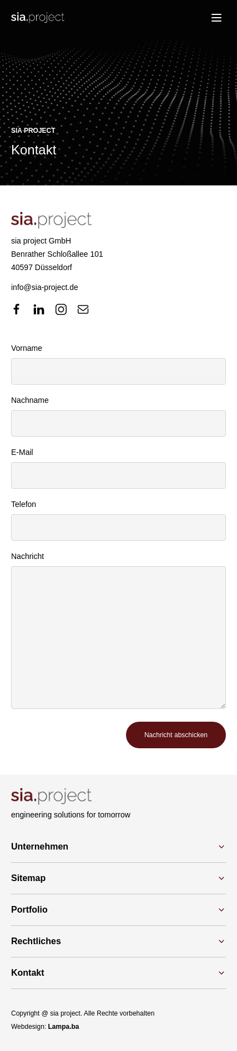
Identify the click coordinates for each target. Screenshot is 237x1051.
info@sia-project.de (44, 287)
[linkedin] (38, 309)
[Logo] (37, 17)
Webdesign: (45, 1027)
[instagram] (61, 309)
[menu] (216, 17)
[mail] (83, 309)
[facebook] (16, 309)
